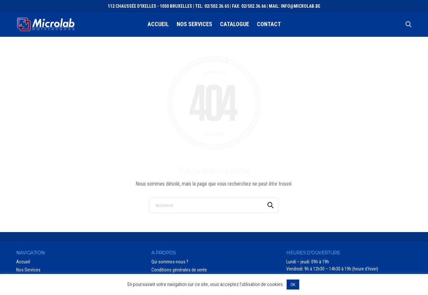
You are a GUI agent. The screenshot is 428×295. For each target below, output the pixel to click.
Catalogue (234, 24)
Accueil (158, 24)
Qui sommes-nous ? (169, 261)
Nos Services (194, 24)
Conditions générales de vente (179, 269)
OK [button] (293, 284)
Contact (269, 24)
